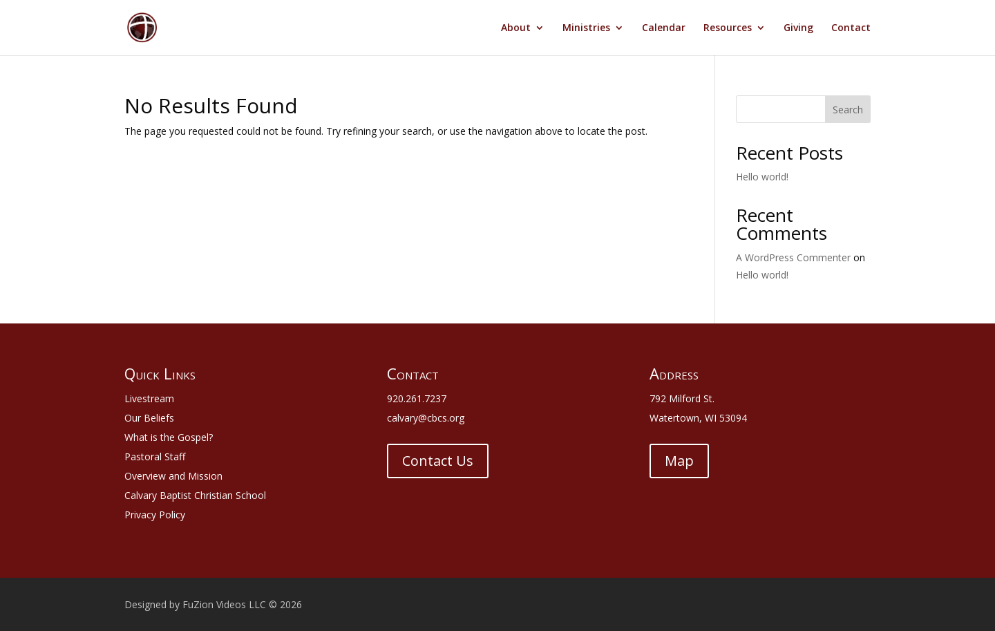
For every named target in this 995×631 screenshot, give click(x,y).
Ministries (586, 28)
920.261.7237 (416, 398)
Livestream (149, 398)
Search (848, 109)
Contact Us (437, 460)
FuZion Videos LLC (225, 604)
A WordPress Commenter (793, 257)
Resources (727, 28)
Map (679, 460)
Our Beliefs (149, 417)
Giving (798, 28)
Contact (851, 28)
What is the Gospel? (168, 437)
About (516, 28)
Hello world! (762, 176)
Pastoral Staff (154, 456)
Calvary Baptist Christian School (195, 495)
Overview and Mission (173, 475)
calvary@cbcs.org (425, 417)
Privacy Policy (154, 514)
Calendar (663, 28)
